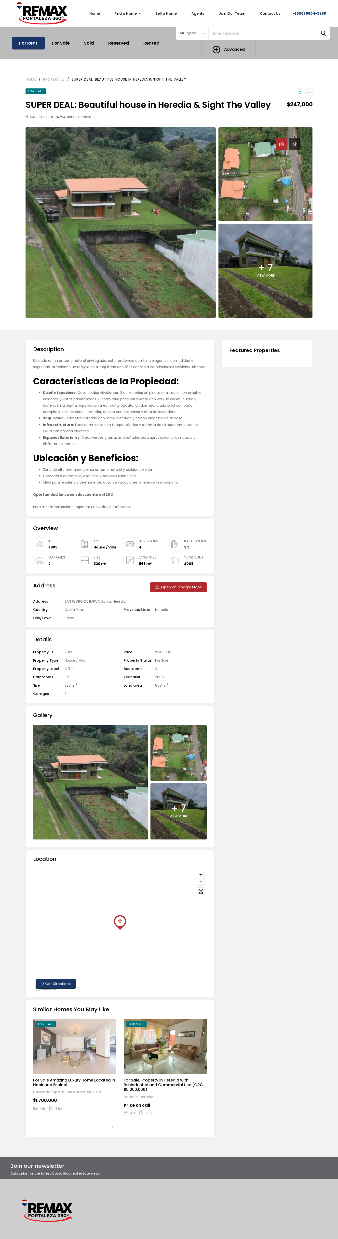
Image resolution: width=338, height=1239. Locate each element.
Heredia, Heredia (138, 1096)
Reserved (118, 43)
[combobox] (192, 33)
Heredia (161, 609)
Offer (69, 668)
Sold (89, 43)
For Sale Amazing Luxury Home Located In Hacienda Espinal (74, 1082)
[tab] (281, 144)
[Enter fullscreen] (200, 891)
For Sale (61, 43)
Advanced (234, 49)
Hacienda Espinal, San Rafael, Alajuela (67, 1092)
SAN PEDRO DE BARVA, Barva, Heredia (58, 116)
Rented (151, 43)
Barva (69, 618)
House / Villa (105, 547)
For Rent (28, 43)
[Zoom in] (200, 874)
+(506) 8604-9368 (309, 13)
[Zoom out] (200, 881)
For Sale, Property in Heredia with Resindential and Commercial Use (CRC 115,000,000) (163, 1084)
